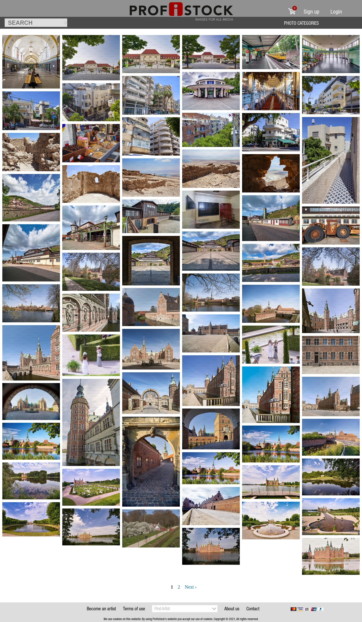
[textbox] (36, 22)
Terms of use (134, 608)
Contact (252, 608)
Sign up (311, 11)
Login (336, 11)
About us (231, 608)
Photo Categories (301, 23)
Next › (191, 587)
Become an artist (101, 608)
